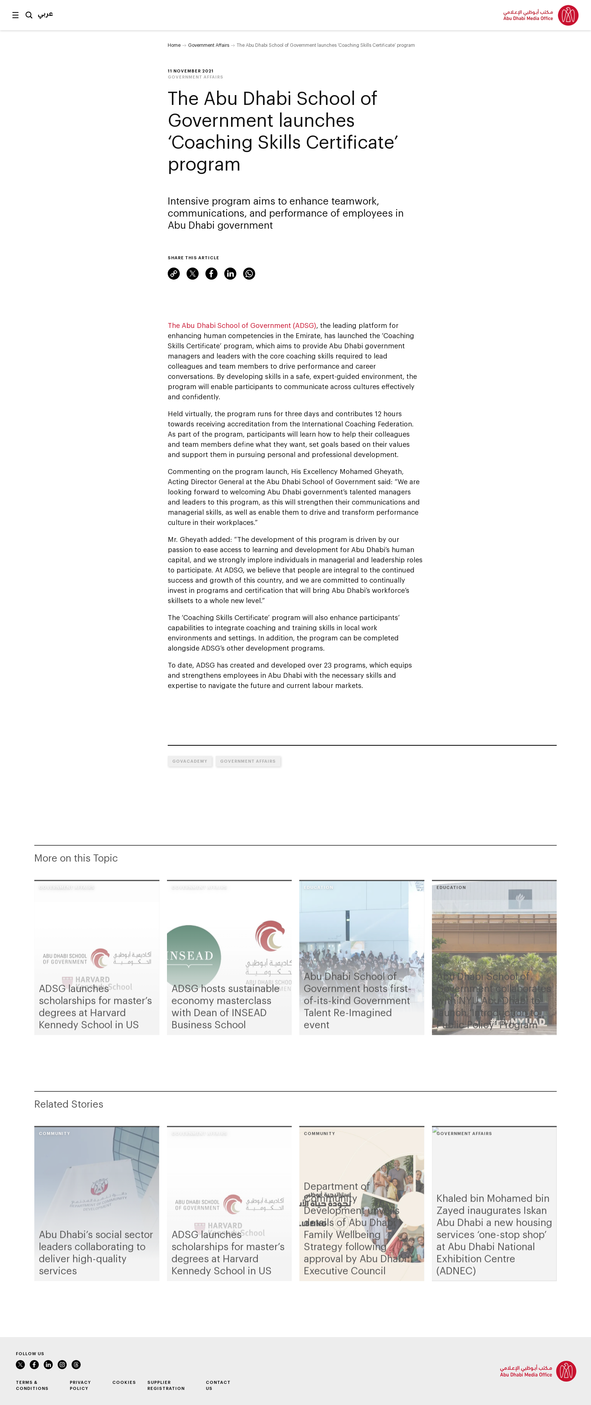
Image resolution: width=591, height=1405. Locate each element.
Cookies (124, 1382)
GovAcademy (189, 761)
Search (29, 15)
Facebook (211, 274)
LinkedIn (230, 274)
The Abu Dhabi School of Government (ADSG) (242, 325)
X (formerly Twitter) (193, 274)
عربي (45, 13)
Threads (76, 1364)
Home (174, 45)
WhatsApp (249, 274)
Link (174, 274)
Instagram (62, 1364)
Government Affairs (208, 45)
